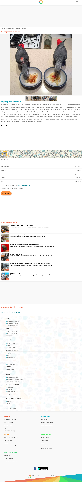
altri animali (11, 364)
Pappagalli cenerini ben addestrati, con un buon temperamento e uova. (30, 263)
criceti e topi (11, 343)
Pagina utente (8, 428)
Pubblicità (7, 417)
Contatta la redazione (10, 461)
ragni (9, 401)
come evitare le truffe (24, 185)
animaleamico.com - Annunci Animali (44, 475)
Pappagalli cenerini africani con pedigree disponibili (25, 244)
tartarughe (10, 387)
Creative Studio (40, 477)
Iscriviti (43, 443)
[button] (1, 64)
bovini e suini (11, 357)
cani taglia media (12, 323)
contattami (78, 181)
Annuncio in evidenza (10, 419)
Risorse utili (45, 417)
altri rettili (10, 396)
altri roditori (11, 347)
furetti (9, 345)
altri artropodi (11, 408)
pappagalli (23, 28)
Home (3, 28)
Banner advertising (9, 431)
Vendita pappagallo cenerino (10, 32)
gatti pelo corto (12, 331)
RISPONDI (7, 193)
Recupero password (10, 446)
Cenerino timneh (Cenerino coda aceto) (21, 225)
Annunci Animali (10, 28)
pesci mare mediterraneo (15, 379)
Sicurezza (7, 435)
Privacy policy (45, 437)
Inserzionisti (44, 419)
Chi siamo (7, 455)
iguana (9, 389)
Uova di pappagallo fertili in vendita (20, 235)
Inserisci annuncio (46, 449)
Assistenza (7, 443)
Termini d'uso (45, 440)
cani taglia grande (13, 326)
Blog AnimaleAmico (47, 422)
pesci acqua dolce (12, 377)
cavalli (9, 353)
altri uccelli (10, 372)
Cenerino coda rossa (16, 254)
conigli (9, 339)
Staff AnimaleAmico (10, 453)
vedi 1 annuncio (15, 312)
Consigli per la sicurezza (11, 437)
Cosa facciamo (8, 458)
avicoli (9, 362)
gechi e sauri (11, 391)
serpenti (10, 394)
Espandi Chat (8, 425)
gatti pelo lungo (12, 333)
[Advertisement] (41, 16)
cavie (9, 341)
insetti (9, 404)
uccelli (18, 28)
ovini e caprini (11, 360)
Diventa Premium (9, 422)
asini (8, 355)
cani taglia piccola (13, 321)
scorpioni (10, 406)
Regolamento (46, 435)
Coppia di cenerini (15, 273)
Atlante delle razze (47, 425)
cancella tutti (5, 312)
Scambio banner (46, 428)
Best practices (8, 440)
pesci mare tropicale (13, 382)
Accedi (43, 446)
